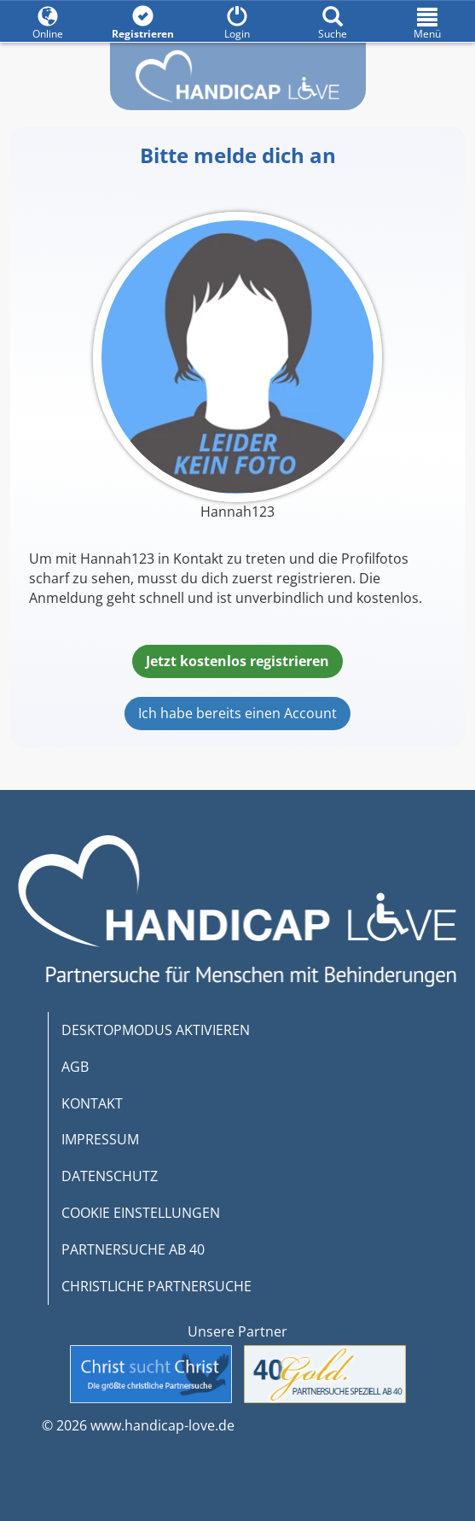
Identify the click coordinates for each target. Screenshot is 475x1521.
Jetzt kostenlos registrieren (237, 661)
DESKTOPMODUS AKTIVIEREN (155, 1030)
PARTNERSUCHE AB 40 (133, 1249)
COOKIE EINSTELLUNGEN (140, 1212)
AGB (75, 1066)
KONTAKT (92, 1103)
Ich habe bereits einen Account (237, 713)
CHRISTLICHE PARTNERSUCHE (156, 1286)
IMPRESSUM (100, 1139)
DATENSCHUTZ (109, 1176)
